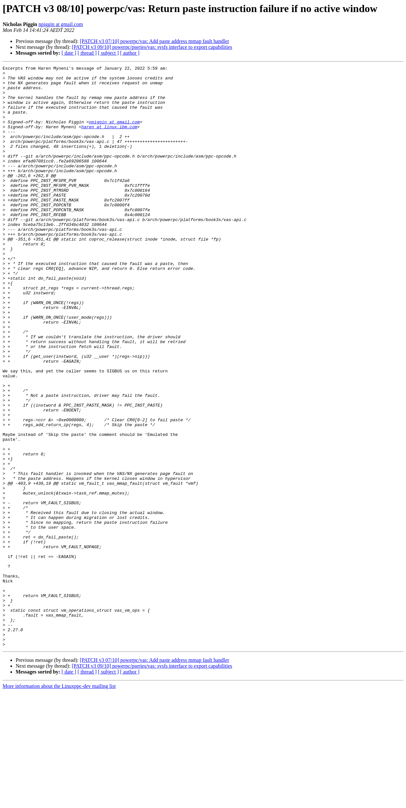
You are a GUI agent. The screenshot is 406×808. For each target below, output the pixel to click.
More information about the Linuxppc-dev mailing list (59, 802)
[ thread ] (87, 53)
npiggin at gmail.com (60, 24)
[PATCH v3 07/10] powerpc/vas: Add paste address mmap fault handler (154, 41)
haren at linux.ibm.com (109, 139)
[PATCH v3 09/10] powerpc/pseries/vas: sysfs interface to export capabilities (152, 47)
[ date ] (69, 53)
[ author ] (130, 53)
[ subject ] (108, 53)
